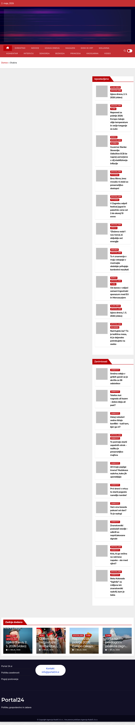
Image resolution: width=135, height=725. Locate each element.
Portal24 (12, 700)
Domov (4, 62)
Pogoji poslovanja (9, 679)
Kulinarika (115, 327)
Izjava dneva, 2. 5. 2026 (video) (16, 644)
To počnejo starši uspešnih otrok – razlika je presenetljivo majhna (118, 448)
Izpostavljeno (116, 90)
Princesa (75, 53)
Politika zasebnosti (10, 672)
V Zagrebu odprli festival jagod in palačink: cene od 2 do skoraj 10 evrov (119, 210)
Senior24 (44, 53)
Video (107, 53)
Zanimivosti (115, 370)
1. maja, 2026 (47, 650)
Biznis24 (60, 53)
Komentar (12, 53)
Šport (42, 635)
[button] (125, 50)
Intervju (29, 53)
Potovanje (114, 175)
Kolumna (104, 48)
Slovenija (114, 143)
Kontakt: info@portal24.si (50, 670)
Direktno (20, 48)
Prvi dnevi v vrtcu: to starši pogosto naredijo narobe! (119, 491)
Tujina (113, 109)
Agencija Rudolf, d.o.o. (89, 720)
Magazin (70, 48)
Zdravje (114, 228)
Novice (35, 48)
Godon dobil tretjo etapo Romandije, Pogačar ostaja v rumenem (51, 646)
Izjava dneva (52, 48)
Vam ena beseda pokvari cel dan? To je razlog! (118, 510)
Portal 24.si (6, 666)
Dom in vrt (87, 48)
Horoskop (114, 249)
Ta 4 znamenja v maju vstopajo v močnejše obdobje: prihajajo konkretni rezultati (119, 263)
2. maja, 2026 (14, 650)
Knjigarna (92, 53)
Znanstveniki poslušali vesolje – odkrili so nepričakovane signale (119, 532)
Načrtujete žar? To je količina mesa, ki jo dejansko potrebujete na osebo (119, 337)
